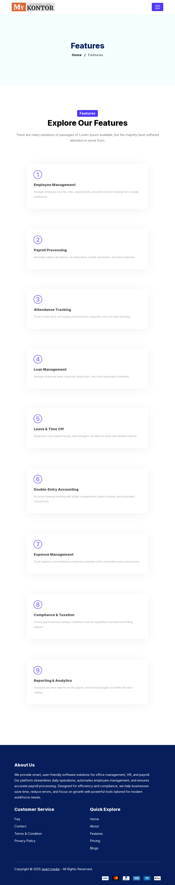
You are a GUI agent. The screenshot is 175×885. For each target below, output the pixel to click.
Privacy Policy (24, 841)
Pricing (95, 841)
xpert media (50, 869)
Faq (17, 819)
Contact (20, 826)
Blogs (94, 848)
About (94, 826)
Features (96, 834)
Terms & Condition (28, 834)
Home (77, 55)
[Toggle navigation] (157, 7)
